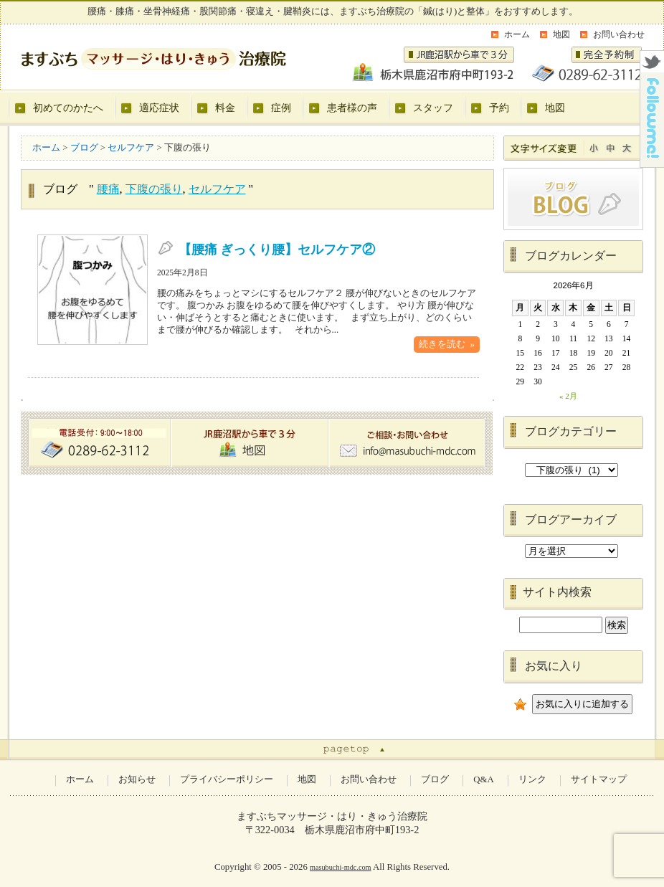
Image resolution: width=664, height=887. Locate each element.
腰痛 (108, 189)
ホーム (517, 34)
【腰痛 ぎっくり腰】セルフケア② (277, 249)
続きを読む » (447, 344)
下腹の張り (154, 189)
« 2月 (568, 396)
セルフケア (217, 189)
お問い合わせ (619, 34)
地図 (561, 34)
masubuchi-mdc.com (340, 867)
